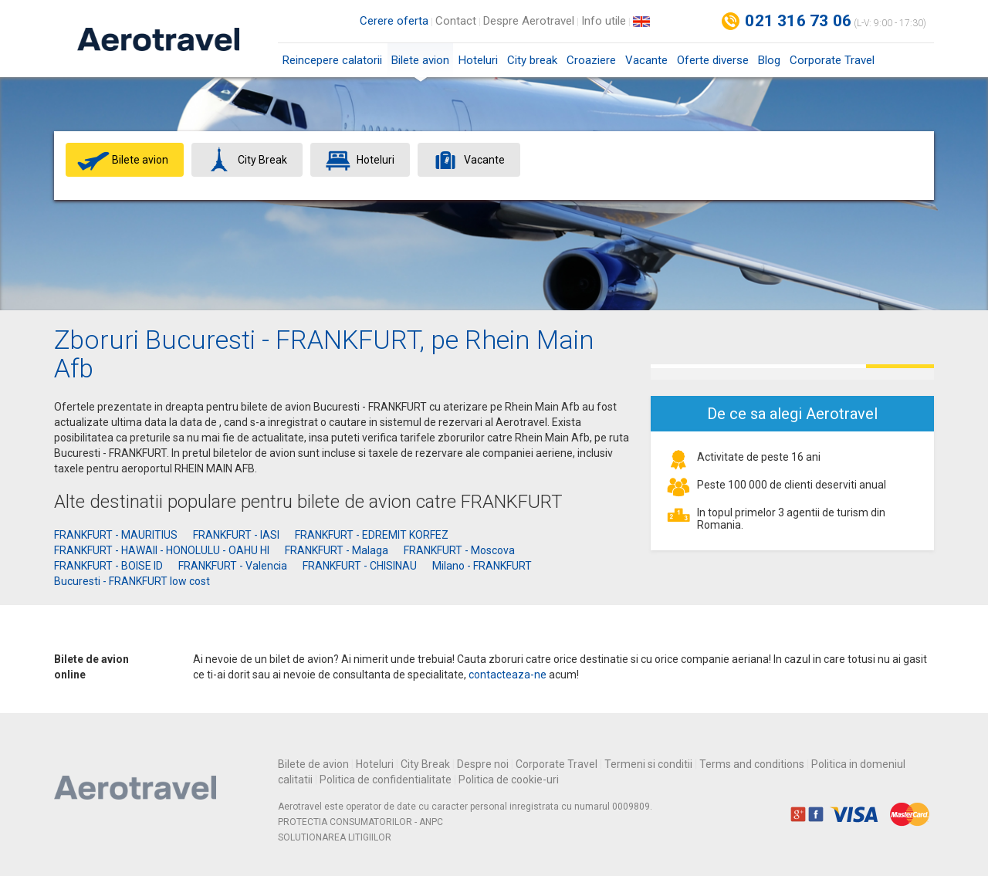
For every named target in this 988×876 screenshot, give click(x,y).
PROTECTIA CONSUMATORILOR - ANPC (360, 822)
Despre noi (483, 764)
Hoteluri (478, 60)
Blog (769, 60)
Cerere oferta (394, 21)
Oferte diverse (713, 60)
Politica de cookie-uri (508, 779)
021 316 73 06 (798, 21)
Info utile (603, 21)
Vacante (646, 60)
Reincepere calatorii (332, 60)
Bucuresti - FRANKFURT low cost (132, 581)
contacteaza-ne (507, 674)
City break (532, 60)
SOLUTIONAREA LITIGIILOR (334, 837)
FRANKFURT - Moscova (459, 550)
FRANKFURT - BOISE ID (108, 566)
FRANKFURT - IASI (236, 535)
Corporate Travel (832, 60)
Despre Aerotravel (528, 21)
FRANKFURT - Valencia (232, 566)
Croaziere (591, 60)
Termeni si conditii (648, 764)
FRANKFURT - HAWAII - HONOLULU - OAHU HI (161, 550)
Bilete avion (420, 65)
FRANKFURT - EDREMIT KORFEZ (371, 535)
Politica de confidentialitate (386, 779)
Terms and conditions (751, 764)
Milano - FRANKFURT (482, 566)
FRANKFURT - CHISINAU (360, 566)
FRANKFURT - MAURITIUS (116, 535)
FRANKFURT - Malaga (336, 550)
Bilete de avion (313, 764)
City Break (425, 764)
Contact (455, 21)
